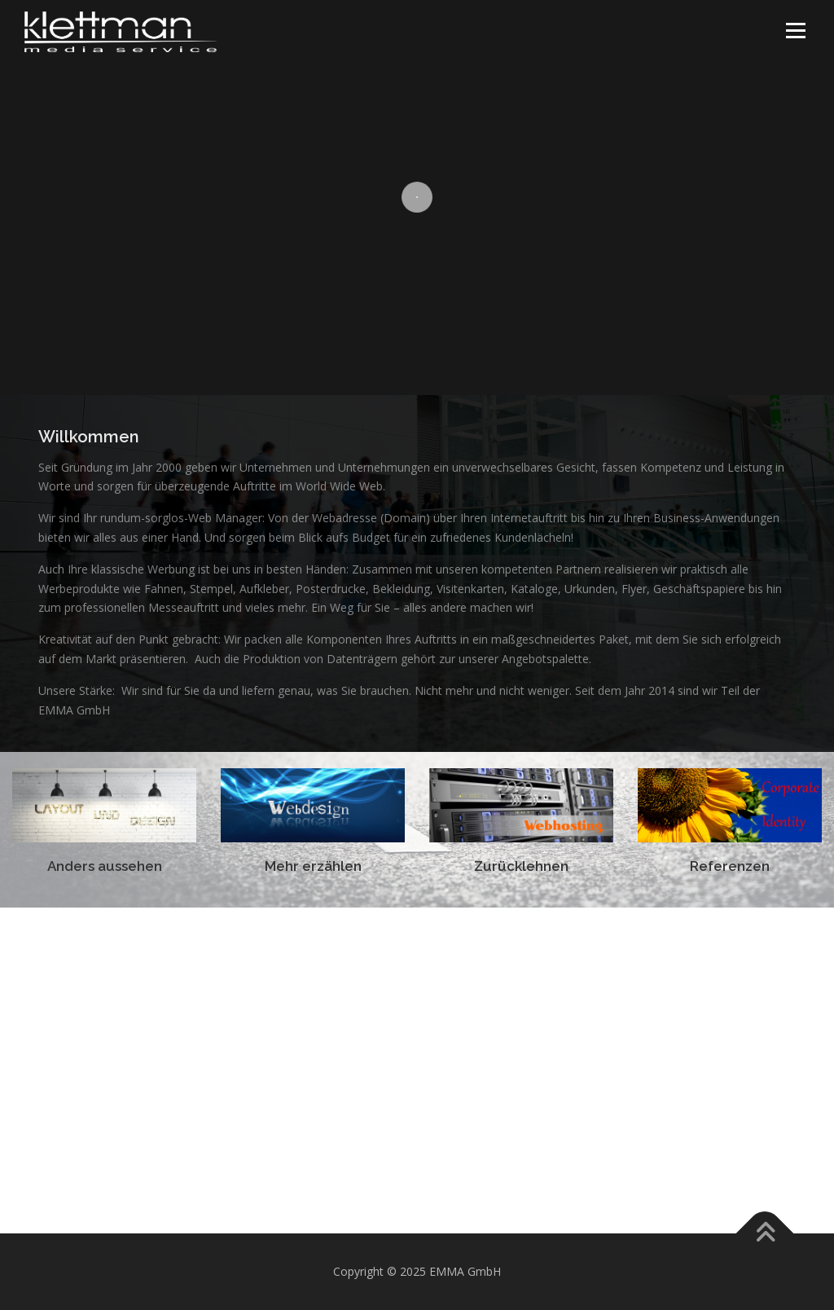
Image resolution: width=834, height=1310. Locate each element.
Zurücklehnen (521, 866)
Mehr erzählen (313, 866)
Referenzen (730, 866)
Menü (795, 30)
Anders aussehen (104, 866)
